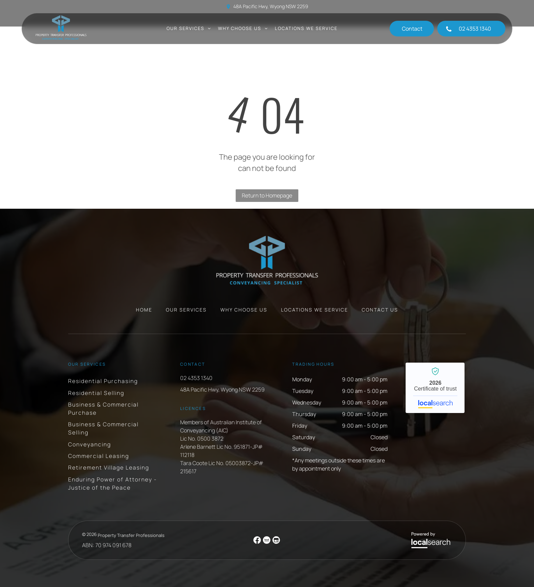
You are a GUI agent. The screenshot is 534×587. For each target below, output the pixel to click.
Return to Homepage (267, 195)
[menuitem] (189, 28)
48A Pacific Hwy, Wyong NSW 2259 (270, 6)
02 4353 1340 (196, 378)
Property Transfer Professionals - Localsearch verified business (435, 388)
